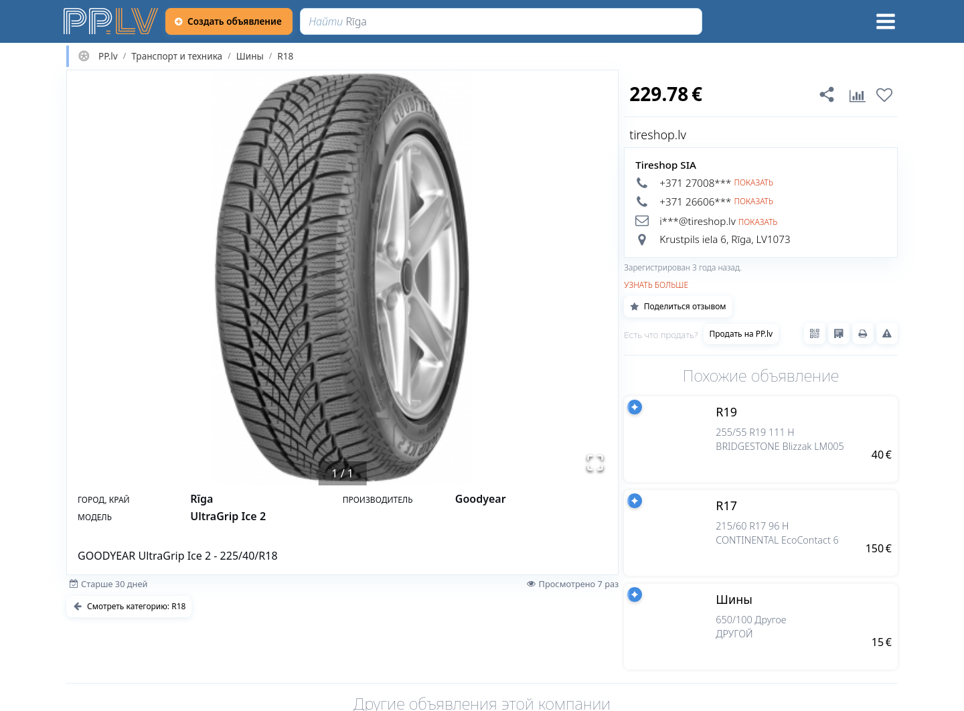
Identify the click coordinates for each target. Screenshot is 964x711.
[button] (342, 277)
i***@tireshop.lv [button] (697, 221)
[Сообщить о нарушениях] (887, 333)
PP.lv (108, 56)
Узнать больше (656, 285)
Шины (250, 56)
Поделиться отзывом (678, 306)
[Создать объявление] (229, 21)
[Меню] (885, 21)
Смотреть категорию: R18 (128, 606)
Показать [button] (753, 182)
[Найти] (501, 21)
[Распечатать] (863, 333)
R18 (285, 56)
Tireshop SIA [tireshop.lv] (665, 164)
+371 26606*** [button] (695, 201)
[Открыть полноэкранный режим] (595, 462)
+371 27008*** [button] (695, 183)
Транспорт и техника (176, 56)
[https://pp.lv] (112, 21)
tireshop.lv (657, 135)
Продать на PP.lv (741, 333)
